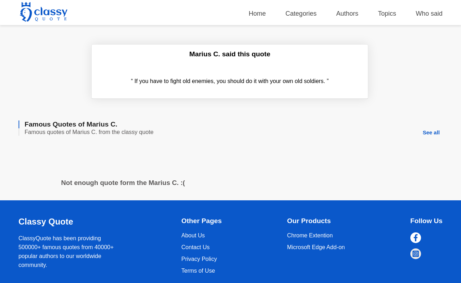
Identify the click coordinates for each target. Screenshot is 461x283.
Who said (429, 13)
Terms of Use (198, 271)
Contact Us (195, 247)
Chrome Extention (310, 235)
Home (257, 13)
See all (431, 132)
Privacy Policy (199, 259)
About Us (193, 235)
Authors (347, 13)
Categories (300, 13)
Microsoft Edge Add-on (316, 247)
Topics (387, 13)
